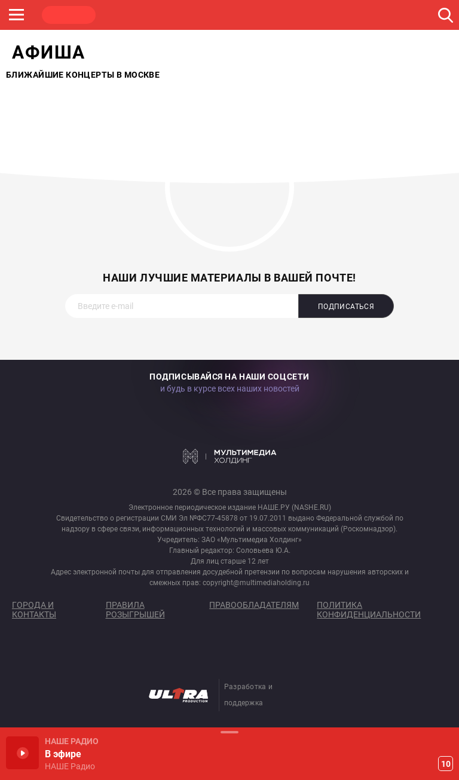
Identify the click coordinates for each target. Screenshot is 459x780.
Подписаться (346, 306)
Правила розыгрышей (135, 609)
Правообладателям (254, 605)
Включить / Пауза (22, 752)
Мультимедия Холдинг (230, 456)
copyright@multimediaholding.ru (256, 583)
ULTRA (239, 15)
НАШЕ (69, 15)
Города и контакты (34, 609)
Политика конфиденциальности (369, 609)
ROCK (125, 15)
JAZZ (182, 15)
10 (446, 764)
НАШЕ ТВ (296, 15)
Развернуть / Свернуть (229, 731)
